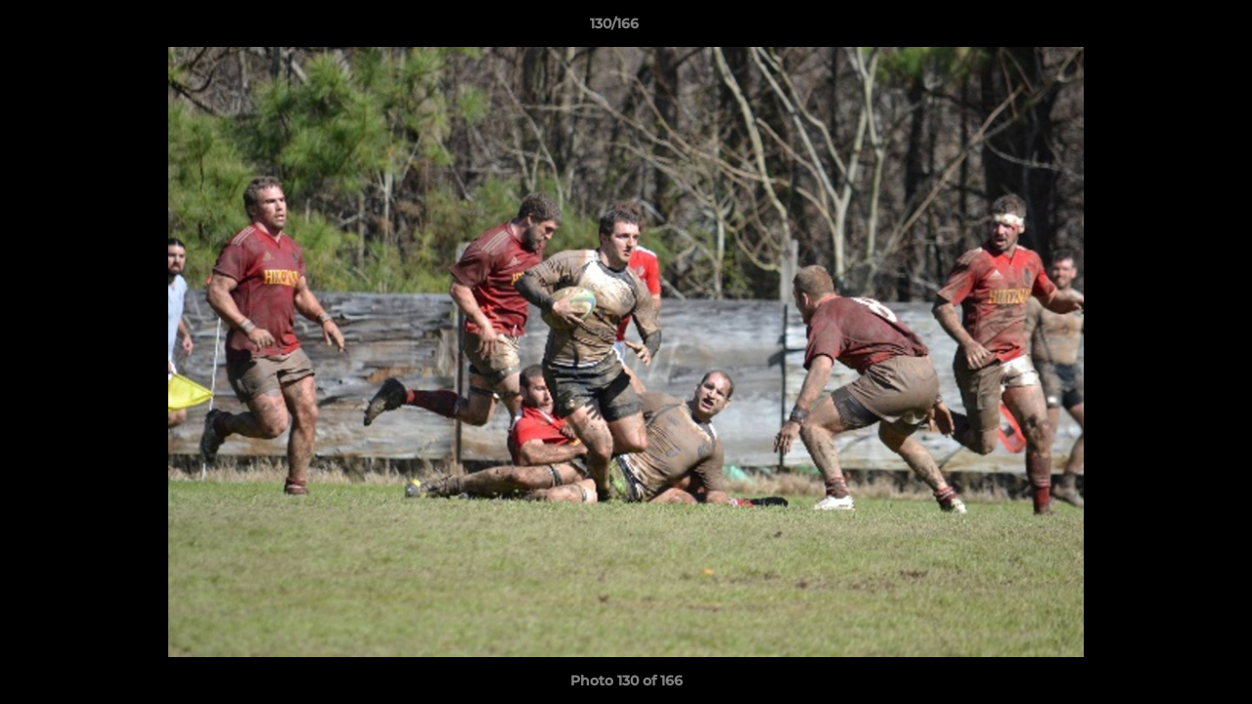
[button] (1170, 28)
